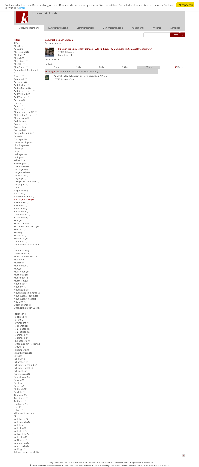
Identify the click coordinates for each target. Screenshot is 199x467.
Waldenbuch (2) (22, 422)
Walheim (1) (20, 428)
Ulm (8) (17, 407)
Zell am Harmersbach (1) (26, 452)
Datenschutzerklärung (124, 462)
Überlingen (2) (21, 103)
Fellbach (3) (19, 160)
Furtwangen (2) (21, 163)
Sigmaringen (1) (22, 374)
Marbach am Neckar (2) (25, 256)
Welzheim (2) (20, 437)
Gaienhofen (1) (21, 166)
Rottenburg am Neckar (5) (27, 343)
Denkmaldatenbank (113, 27)
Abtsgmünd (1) (21, 52)
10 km (79, 67)
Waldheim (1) (20, 425)
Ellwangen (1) (20, 148)
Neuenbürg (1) (21, 289)
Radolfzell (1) (20, 316)
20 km (102, 67)
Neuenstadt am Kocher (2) (27, 292)
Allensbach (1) (21, 61)
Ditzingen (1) (20, 139)
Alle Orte (18, 46)
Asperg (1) (19, 76)
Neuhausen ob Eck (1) (25, 298)
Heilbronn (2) (20, 205)
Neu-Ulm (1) (20, 301)
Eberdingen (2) (21, 145)
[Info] (22, 7)
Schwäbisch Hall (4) (23, 367)
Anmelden (175, 27)
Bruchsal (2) (20, 130)
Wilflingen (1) (20, 440)
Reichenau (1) (21, 325)
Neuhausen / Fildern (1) (26, 295)
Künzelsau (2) (20, 238)
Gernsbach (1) (21, 175)
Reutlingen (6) (21, 337)
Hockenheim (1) (21, 211)
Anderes (157, 27)
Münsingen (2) (21, 277)
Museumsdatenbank (28, 27)
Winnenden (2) (21, 443)
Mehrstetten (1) (21, 265)
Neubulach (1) (21, 283)
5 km (56, 67)
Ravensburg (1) (21, 322)
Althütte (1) (19, 64)
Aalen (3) (18, 49)
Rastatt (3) (19, 319)
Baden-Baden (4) (22, 88)
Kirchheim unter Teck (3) (26, 226)
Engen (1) (18, 151)
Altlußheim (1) (21, 67)
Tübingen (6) (20, 395)
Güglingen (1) (20, 178)
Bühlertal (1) (20, 109)
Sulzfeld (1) (19, 392)
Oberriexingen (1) (23, 304)
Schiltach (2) (20, 358)
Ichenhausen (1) (22, 214)
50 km (125, 67)
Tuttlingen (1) (20, 401)
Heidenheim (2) (21, 202)
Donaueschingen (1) (24, 142)
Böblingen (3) (20, 124)
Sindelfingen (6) (22, 377)
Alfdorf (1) (19, 58)
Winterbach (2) (21, 446)
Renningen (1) (21, 334)
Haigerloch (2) (21, 190)
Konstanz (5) (20, 229)
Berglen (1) (19, 100)
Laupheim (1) (20, 241)
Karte (179, 67)
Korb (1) (18, 232)
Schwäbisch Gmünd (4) (25, 364)
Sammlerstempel (85, 27)
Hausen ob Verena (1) (24, 196)
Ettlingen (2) (20, 157)
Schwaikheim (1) (22, 371)
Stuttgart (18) (20, 389)
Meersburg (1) (21, 262)
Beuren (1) (19, 106)
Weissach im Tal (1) (23, 434)
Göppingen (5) (21, 184)
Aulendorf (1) (20, 79)
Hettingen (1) (20, 208)
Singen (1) (19, 380)
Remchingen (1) (22, 328)
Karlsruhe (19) (21, 217)
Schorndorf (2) (21, 361)
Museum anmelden (144, 462)
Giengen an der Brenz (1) (26, 181)
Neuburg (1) (20, 286)
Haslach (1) (19, 193)
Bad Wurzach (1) (22, 97)
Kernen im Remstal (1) (25, 223)
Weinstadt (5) (20, 431)
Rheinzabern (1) (22, 340)
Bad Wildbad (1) (22, 94)
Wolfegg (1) (19, 449)
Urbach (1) (19, 410)
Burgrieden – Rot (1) (24, 133)
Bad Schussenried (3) (24, 91)
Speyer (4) (19, 386)
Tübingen (69, 52)
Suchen (175, 34)
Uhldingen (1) (20, 404)
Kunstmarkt (137, 27)
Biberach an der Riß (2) (25, 112)
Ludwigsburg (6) (22, 253)
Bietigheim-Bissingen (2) (26, 115)
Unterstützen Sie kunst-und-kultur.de (153, 465)
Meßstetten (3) (21, 271)
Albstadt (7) (19, 55)
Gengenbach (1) (22, 172)
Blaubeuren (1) (21, 118)
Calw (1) (18, 136)
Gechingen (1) (21, 169)
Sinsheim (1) (20, 383)
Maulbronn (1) (21, 259)
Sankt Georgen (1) (23, 352)
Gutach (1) (19, 187)
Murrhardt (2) (21, 280)
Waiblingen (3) (21, 419)
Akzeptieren (186, 5)
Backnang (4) (20, 82)
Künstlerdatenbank (58, 27)
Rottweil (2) (19, 346)
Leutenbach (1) (21, 250)
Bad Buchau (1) (21, 85)
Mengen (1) (19, 268)
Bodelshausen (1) (22, 121)
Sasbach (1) (19, 355)
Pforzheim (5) (20, 313)
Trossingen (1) (21, 398)
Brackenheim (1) (22, 127)
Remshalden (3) (22, 331)
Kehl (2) (17, 220)
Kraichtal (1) (20, 235)
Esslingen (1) (20, 154)
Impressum (107, 462)
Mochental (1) (21, 274)
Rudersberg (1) (21, 349)
